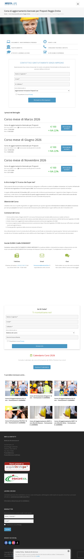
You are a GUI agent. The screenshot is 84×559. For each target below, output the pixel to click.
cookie (38, 556)
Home (5, 14)
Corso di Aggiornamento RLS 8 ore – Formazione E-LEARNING (64, 399)
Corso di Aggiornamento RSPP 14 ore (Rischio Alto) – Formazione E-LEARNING (65, 423)
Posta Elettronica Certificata (12, 455)
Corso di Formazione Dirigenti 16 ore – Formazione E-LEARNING (41, 397)
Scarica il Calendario (42, 367)
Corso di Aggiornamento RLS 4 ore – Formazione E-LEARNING (15, 399)
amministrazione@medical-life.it (20, 497)
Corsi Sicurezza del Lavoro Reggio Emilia (19, 14)
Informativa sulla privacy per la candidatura (16, 501)
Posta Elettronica (9, 453)
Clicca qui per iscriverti (67, 128)
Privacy (31, 94)
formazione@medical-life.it (41, 265)
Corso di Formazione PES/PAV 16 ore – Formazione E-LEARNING (16, 422)
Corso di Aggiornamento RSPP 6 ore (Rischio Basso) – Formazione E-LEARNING (41, 423)
